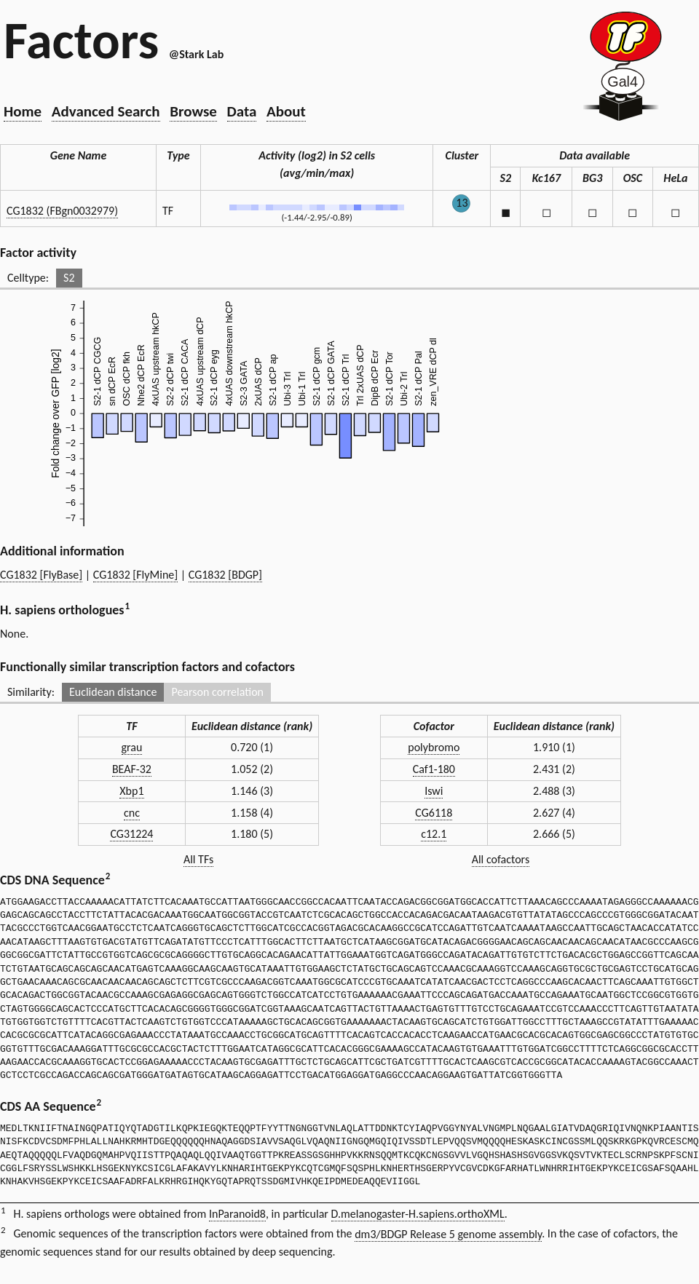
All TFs (198, 859)
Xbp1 (131, 791)
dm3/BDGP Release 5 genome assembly (448, 1234)
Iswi (433, 791)
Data (242, 111)
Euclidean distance (113, 692)
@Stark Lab (196, 54)
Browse (193, 111)
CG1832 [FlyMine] (135, 575)
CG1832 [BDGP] (225, 575)
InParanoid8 (237, 1214)
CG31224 (131, 834)
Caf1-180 (434, 769)
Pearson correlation (217, 692)
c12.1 (433, 834)
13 (461, 203)
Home (23, 111)
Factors (81, 40)
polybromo (433, 747)
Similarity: (31, 692)
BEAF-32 (131, 769)
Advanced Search (106, 111)
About (286, 111)
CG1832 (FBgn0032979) (62, 211)
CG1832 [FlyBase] (41, 575)
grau (132, 747)
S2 (68, 278)
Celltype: (28, 278)
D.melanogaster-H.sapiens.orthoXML (418, 1214)
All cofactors (501, 859)
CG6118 (433, 813)
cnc (132, 813)
